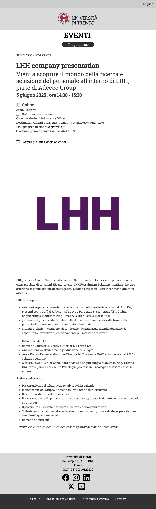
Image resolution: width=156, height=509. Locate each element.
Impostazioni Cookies (61, 498)
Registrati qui (56, 127)
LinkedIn (86, 477)
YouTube (81, 486)
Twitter (71, 486)
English (148, 4)
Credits (35, 498)
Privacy (120, 498)
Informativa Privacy (95, 498)
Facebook (65, 477)
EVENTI (78, 35)
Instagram (76, 477)
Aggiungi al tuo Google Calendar (44, 142)
